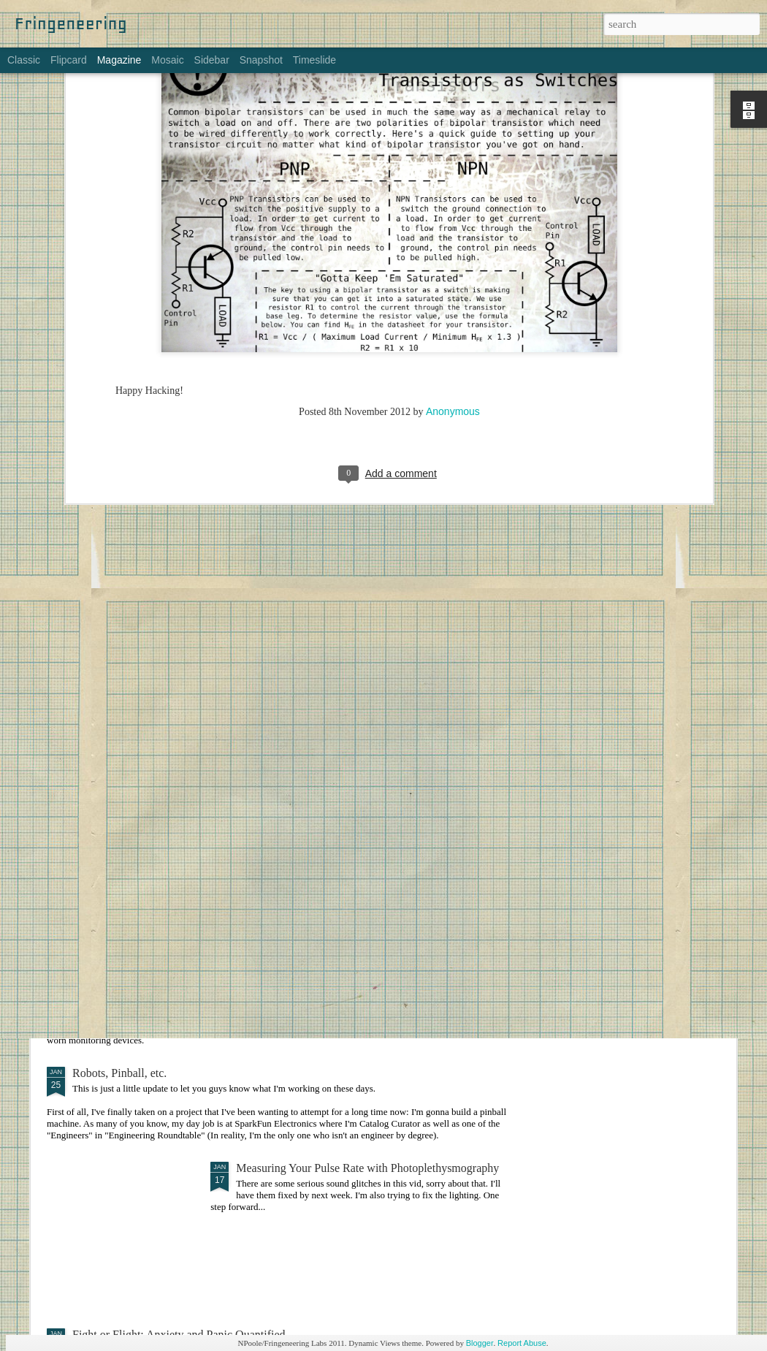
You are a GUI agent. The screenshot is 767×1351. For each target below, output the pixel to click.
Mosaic (167, 60)
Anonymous (453, 249)
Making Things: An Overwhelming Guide (334, 800)
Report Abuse (521, 1343)
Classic (23, 60)
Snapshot (261, 60)
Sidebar (211, 60)
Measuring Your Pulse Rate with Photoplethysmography (367, 1168)
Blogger (480, 1343)
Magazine (119, 60)
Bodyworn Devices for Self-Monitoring (165, 966)
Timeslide (314, 60)
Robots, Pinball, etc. (119, 1073)
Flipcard (68, 60)
